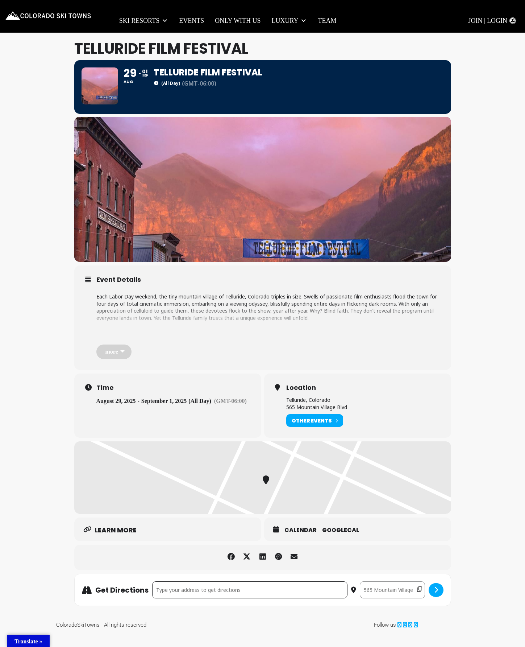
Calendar (300, 541)
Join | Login (487, 20)
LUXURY (289, 20)
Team (327, 20)
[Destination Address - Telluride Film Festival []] (392, 601)
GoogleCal (340, 541)
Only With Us (238, 20)
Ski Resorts (143, 20)
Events (191, 20)
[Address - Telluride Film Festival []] (249, 601)
